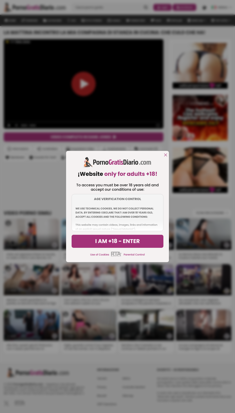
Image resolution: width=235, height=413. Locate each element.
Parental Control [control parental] (134, 254)
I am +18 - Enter (117, 241)
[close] (165, 155)
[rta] (116, 256)
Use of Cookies (99, 254)
